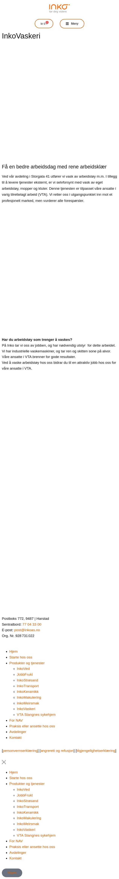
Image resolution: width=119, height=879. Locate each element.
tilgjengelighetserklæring (96, 751)
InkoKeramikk (27, 692)
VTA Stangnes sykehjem (36, 715)
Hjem (13, 651)
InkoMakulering (29, 697)
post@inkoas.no (27, 630)
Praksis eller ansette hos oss (32, 726)
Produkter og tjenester (27, 663)
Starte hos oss (20, 657)
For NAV (16, 720)
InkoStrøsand (27, 680)
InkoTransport (28, 686)
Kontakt (15, 738)
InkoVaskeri (26, 709)
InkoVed (23, 669)
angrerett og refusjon (57, 751)
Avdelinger (17, 732)
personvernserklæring (20, 751)
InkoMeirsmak (28, 703)
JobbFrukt (25, 674)
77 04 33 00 (31, 624)
